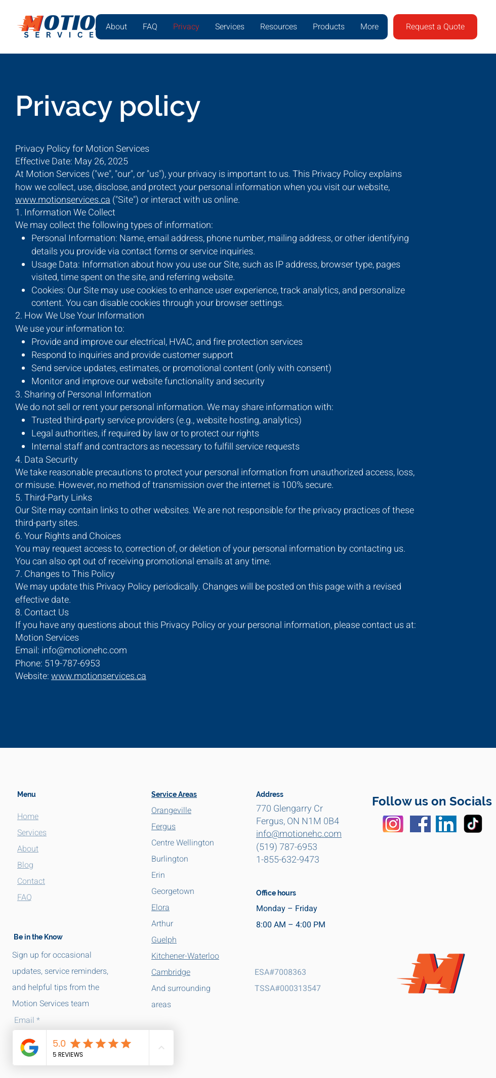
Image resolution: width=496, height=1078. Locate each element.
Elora (160, 908)
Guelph (164, 940)
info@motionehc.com (299, 834)
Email (24, 1020)
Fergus (163, 827)
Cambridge (170, 972)
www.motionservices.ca (62, 200)
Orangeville (171, 810)
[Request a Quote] (435, 26)
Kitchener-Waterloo (185, 956)
